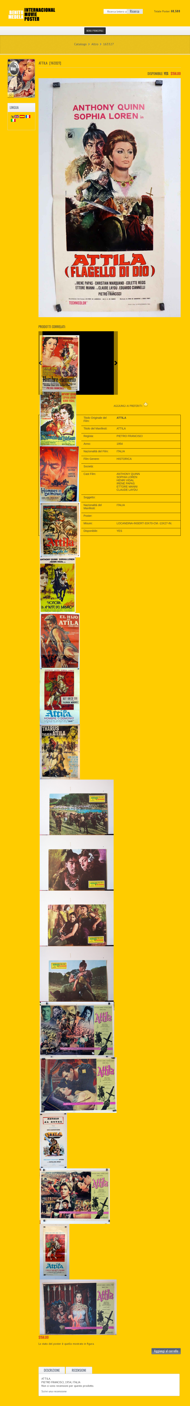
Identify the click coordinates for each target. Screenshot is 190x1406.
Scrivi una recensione (54, 1391)
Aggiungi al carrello (166, 1351)
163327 (108, 44)
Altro (94, 44)
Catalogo (80, 44)
